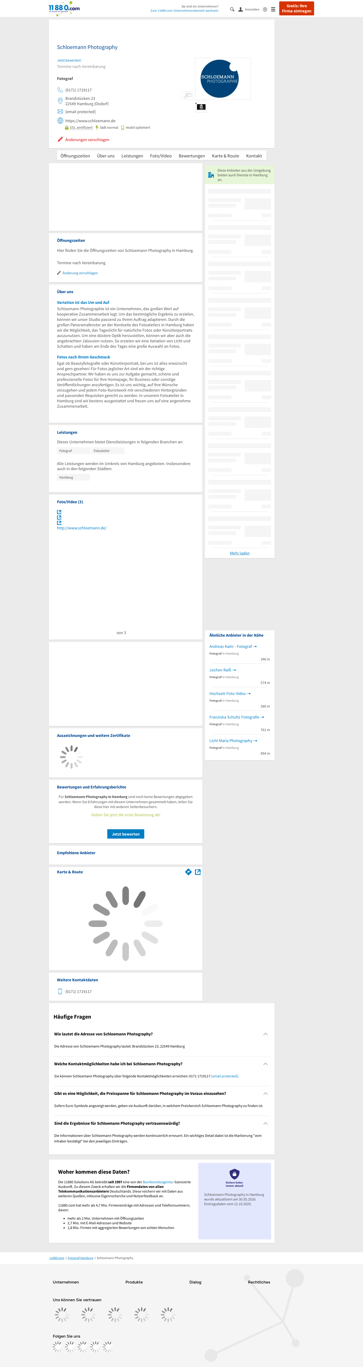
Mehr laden (240, 553)
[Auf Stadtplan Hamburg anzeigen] (198, 871)
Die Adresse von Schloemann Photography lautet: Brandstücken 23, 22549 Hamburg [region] (119, 1046)
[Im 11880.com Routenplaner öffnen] (188, 871)
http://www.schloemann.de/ (82, 528)
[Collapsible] (265, 1034)
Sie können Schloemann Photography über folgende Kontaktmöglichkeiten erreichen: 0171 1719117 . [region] (146, 1076)
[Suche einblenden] (234, 9)
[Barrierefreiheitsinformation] (267, 9)
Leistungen (132, 156)
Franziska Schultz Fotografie (234, 717)
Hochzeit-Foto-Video (227, 693)
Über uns (105, 156)
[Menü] (275, 9)
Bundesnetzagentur (158, 1182)
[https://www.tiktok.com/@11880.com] (83, 1347)
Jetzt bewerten (126, 834)
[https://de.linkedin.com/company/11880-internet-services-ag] (96, 1347)
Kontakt (254, 156)
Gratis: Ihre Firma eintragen (296, 8)
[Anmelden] (250, 9)
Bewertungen (192, 156)
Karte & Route (225, 156)
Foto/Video (161, 156)
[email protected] (224, 1076)
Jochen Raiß (220, 670)
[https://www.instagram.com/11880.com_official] (70, 1347)
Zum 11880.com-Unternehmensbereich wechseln (184, 10)
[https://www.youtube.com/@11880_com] (108, 1347)
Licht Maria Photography (230, 740)
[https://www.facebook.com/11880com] (58, 1347)
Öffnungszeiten (75, 156)
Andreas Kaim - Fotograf (230, 646)
